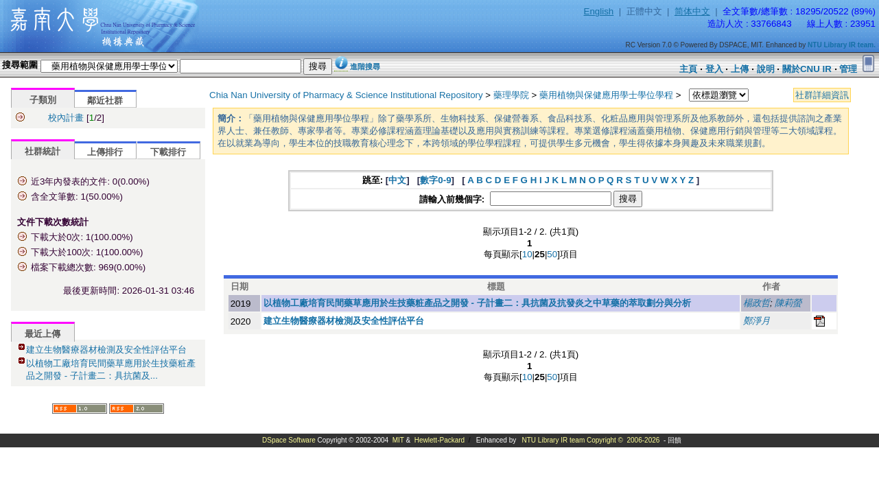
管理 (848, 69)
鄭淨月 (756, 321)
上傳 (740, 69)
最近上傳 (42, 334)
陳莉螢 (788, 303)
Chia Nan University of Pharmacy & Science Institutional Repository (346, 95)
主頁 (688, 69)
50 (552, 254)
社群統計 (42, 151)
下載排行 (168, 152)
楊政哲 (756, 303)
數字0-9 (435, 180)
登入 (714, 69)
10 (527, 254)
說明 (766, 69)
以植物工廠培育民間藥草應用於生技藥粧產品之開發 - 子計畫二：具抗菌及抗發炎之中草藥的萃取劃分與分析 (477, 303)
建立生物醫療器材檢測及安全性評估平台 (106, 349)
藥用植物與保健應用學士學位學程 (606, 95)
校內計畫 (66, 118)
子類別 (43, 100)
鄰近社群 (105, 100)
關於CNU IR (807, 69)
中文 (397, 180)
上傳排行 (105, 152)
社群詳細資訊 (822, 95)
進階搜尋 (365, 66)
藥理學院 (511, 95)
